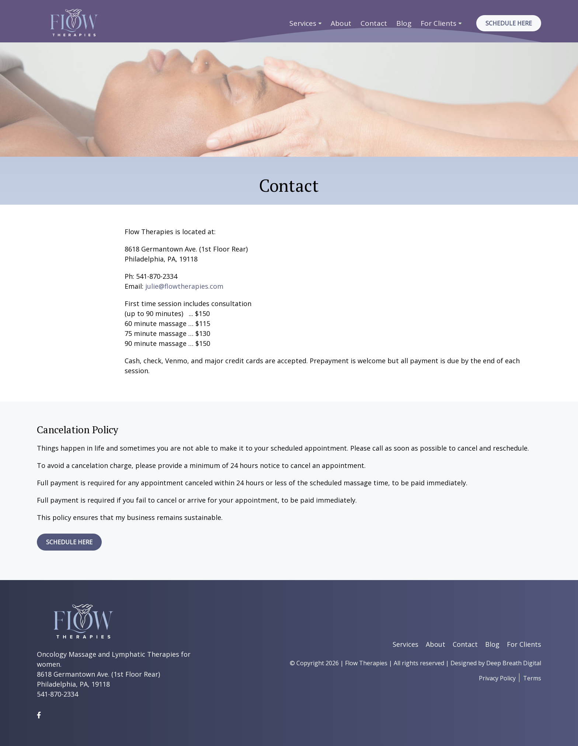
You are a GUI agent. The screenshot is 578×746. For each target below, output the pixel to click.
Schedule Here (508, 23)
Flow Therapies (366, 663)
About (341, 23)
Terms (532, 678)
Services (302, 23)
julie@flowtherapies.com (184, 286)
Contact (374, 23)
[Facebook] (39, 715)
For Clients (438, 23)
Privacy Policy (497, 678)
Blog (403, 23)
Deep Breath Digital (513, 663)
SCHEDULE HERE (69, 542)
